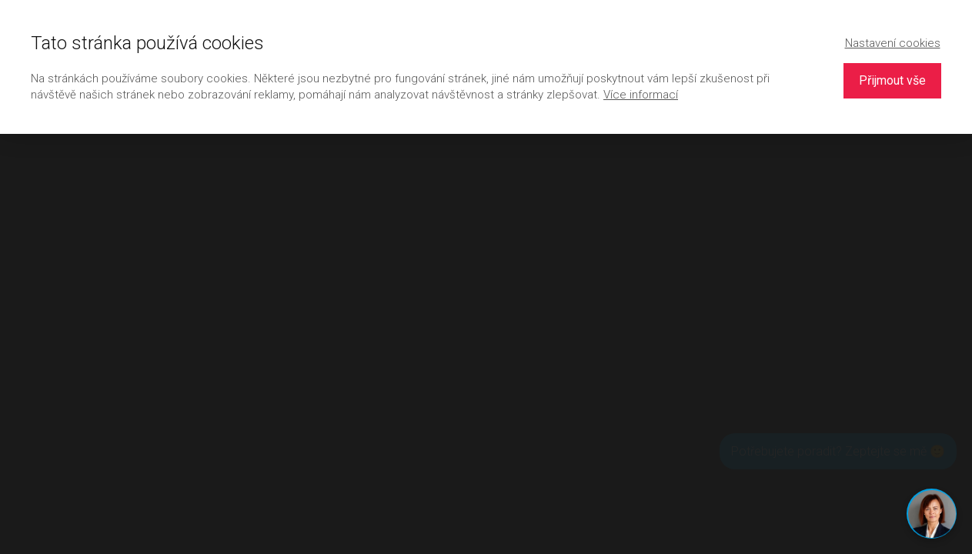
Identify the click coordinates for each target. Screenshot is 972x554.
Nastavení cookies (892, 43)
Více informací (640, 95)
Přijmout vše (892, 80)
